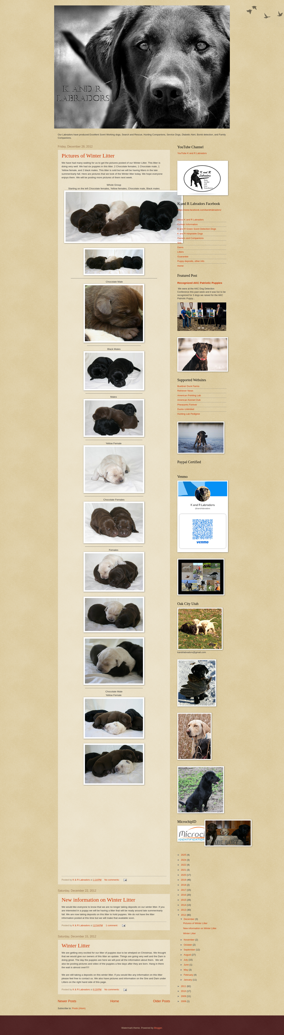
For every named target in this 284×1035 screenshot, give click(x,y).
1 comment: (112, 925)
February (189, 974)
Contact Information (187, 224)
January (188, 979)
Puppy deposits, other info (190, 261)
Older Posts (161, 1001)
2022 (184, 864)
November (189, 939)
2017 (184, 890)
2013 (184, 909)
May (186, 969)
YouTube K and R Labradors (192, 153)
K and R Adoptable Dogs (190, 233)
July (186, 959)
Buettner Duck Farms (188, 386)
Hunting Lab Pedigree (188, 414)
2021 (184, 869)
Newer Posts (67, 1001)
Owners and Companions (190, 238)
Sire (179, 242)
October (188, 944)
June (186, 964)
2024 (184, 860)
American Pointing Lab (189, 395)
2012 (184, 915)
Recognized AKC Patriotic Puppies (199, 282)
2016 (184, 894)
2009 (184, 996)
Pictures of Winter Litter (88, 156)
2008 (184, 1001)
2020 (184, 875)
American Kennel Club (189, 400)
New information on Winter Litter (98, 900)
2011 (184, 986)
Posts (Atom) (78, 1008)
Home (114, 1001)
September (190, 949)
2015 (184, 900)
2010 (184, 991)
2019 (184, 879)
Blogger (158, 1027)
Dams (180, 247)
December (189, 919)
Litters (180, 252)
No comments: (112, 879)
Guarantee (182, 256)
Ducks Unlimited (185, 409)
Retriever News (185, 390)
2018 (184, 884)
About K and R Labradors (190, 219)
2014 (184, 905)
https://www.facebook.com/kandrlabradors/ (199, 210)
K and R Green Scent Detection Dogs (196, 229)
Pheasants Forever (187, 404)
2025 (184, 854)
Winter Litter (76, 945)
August (188, 954)
